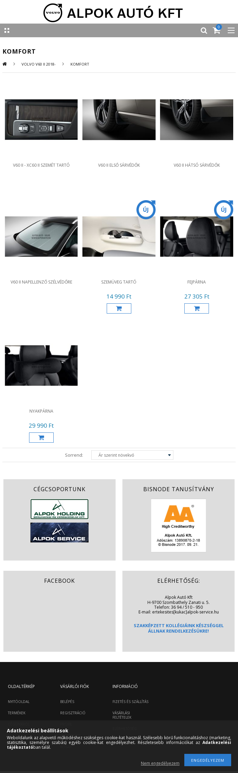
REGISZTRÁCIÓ (72, 712)
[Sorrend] (132, 455)
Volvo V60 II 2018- (39, 64)
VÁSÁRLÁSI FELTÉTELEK (122, 715)
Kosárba (119, 308)
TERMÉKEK (16, 712)
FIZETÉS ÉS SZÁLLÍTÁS (130, 701)
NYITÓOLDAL (18, 701)
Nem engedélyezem (160, 763)
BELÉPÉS (67, 701)
